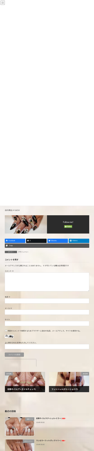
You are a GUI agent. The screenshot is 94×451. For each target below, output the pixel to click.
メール (8, 308)
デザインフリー (23, 252)
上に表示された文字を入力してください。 (21, 343)
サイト (7, 319)
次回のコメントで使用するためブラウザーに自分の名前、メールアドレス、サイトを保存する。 (44, 331)
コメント (9, 271)
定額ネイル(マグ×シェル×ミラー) (51, 418)
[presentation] (20, 363)
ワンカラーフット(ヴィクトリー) (50, 440)
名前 (7, 297)
